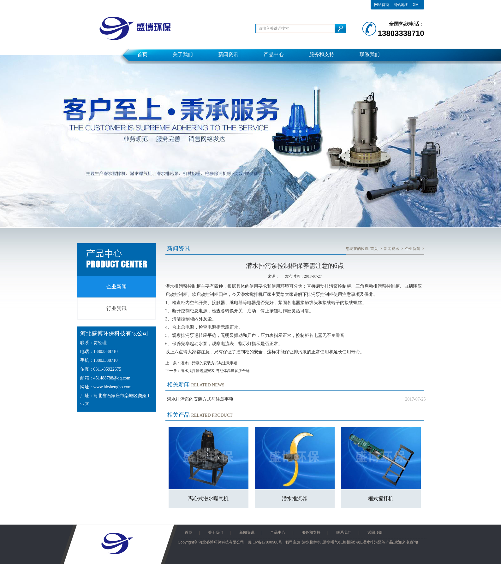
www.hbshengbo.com (112, 387)
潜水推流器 (294, 498)
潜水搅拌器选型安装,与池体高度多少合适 (215, 370)
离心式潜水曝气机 (208, 498)
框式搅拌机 (380, 498)
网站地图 (401, 5)
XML (417, 5)
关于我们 (183, 54)
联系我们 (370, 54)
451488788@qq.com (112, 378)
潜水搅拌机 (311, 542)
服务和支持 (321, 54)
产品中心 (274, 54)
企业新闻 (116, 286)
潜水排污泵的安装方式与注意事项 (209, 363)
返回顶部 (375, 532)
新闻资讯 (228, 54)
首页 (142, 54)
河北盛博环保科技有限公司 (221, 542)
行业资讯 (116, 308)
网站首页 (381, 5)
